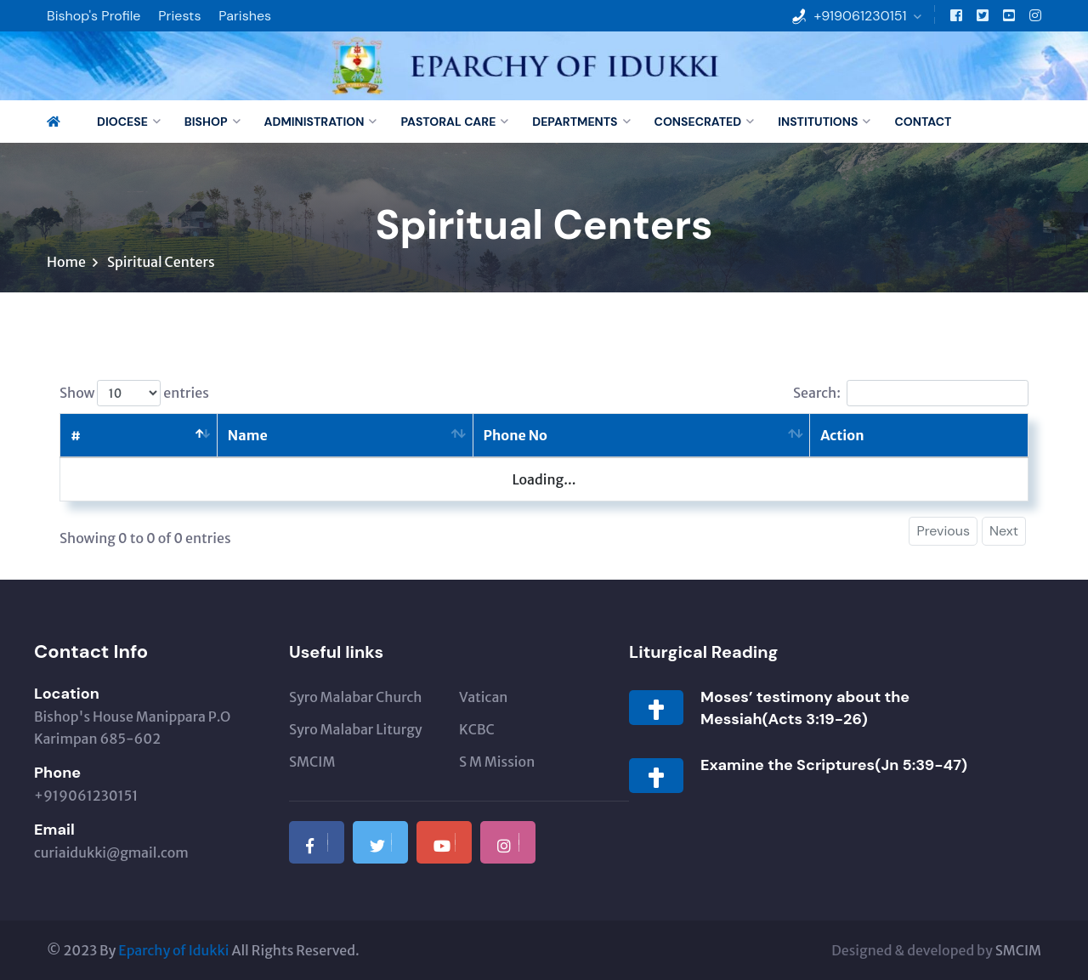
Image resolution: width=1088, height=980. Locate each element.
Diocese (122, 121)
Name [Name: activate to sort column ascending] (248, 435)
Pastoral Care (448, 121)
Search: (910, 393)
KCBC (477, 729)
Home (66, 261)
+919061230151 (859, 16)
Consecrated (698, 121)
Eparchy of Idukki (173, 950)
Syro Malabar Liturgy (355, 729)
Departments (574, 121)
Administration (314, 121)
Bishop (206, 121)
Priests (179, 16)
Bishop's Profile (93, 16)
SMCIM (312, 761)
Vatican (483, 696)
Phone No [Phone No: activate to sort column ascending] (515, 435)
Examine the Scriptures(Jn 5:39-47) (833, 765)
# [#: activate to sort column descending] (76, 435)
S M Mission (497, 761)
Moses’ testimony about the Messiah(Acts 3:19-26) (805, 708)
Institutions (818, 121)
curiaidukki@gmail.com (111, 852)
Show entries (134, 393)
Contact (922, 121)
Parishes (244, 16)
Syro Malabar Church (355, 696)
